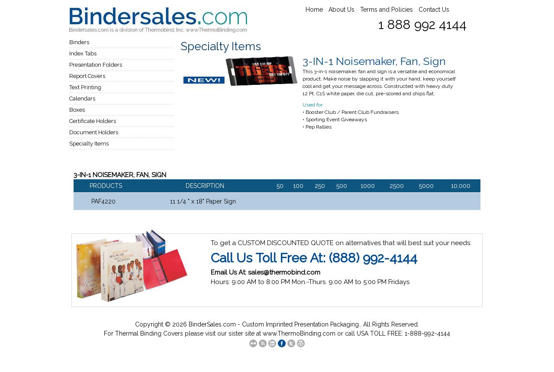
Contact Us (434, 9)
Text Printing (85, 87)
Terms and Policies (386, 9)
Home (314, 9)
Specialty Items (89, 143)
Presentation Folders (95, 64)
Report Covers (87, 76)
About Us (341, 9)
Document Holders (93, 132)
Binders (79, 42)
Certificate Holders (92, 121)
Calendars (82, 98)
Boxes (77, 110)
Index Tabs (83, 53)
